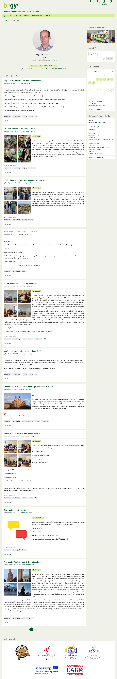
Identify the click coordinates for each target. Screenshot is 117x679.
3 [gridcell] (104, 79)
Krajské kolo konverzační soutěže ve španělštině (22, 80)
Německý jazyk (52, 60)
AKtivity (26, 16)
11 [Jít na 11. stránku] (56, 629)
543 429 (45, 68)
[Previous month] (109, 72)
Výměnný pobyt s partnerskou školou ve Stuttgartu (24, 180)
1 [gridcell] (97, 79)
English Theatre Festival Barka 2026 (98, 122)
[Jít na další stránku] (61, 629)
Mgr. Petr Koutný (28, 83)
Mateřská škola (37, 16)
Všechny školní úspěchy (95, 157)
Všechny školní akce (94, 109)
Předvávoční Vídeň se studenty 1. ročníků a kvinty (23, 562)
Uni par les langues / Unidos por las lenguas (20, 283)
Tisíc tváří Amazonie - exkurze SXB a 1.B (19, 128)
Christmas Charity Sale (94, 127)
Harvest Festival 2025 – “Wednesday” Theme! (100, 139)
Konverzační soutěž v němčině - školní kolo (20, 232)
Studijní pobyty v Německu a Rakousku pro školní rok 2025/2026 (28, 386)
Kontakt (47, 16)
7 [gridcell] (93, 83)
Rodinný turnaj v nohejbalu (95, 153)
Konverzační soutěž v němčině (15, 510)
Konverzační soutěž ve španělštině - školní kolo (22, 433)
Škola (11, 16)
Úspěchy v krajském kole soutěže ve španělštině (22, 351)
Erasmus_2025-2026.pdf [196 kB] (14, 415)
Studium (18, 16)
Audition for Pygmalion (94, 135)
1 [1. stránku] (31, 629)
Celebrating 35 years (94, 143)
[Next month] (112, 72)
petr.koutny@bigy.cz (59, 68)
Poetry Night (91, 131)
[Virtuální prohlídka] (101, 36)
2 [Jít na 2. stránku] (35, 629)
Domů (5, 20)
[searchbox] (103, 54)
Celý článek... (8, 121)
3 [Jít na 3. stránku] (39, 629)
